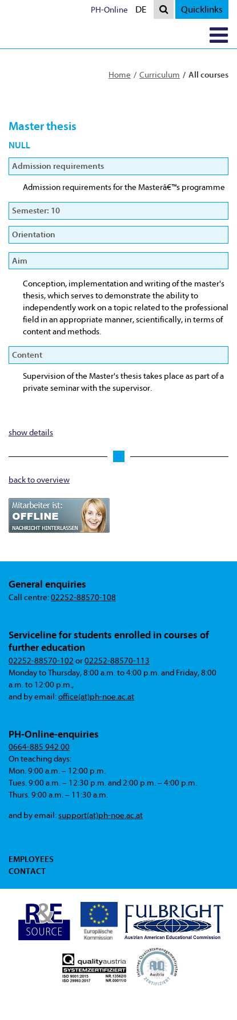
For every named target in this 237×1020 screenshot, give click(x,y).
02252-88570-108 (83, 597)
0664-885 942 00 (39, 747)
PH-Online (109, 10)
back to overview (39, 480)
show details (31, 433)
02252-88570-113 (117, 661)
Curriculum (159, 75)
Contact (27, 871)
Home (120, 75)
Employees (31, 859)
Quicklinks (202, 9)
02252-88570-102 (41, 661)
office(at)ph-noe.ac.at (96, 697)
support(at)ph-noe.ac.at (100, 815)
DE (143, 10)
